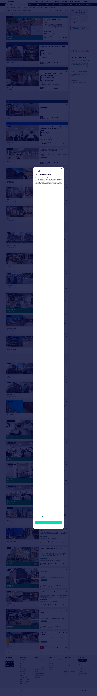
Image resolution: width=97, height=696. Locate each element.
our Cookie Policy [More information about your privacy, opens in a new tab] (44, 185)
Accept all (48, 522)
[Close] (61, 168)
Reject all (48, 526)
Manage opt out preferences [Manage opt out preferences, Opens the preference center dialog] (48, 516)
